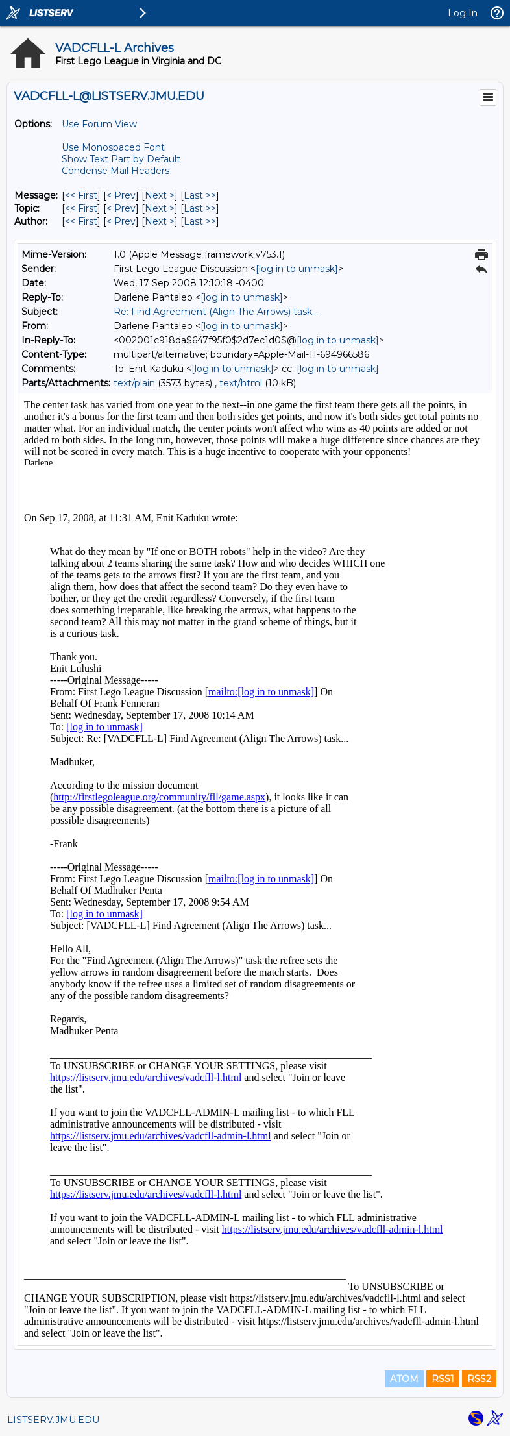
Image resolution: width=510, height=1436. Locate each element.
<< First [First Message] (81, 195)
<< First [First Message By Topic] (81, 208)
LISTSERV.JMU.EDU (53, 1420)
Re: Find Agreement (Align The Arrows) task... (216, 311)
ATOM (404, 1379)
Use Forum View (99, 124)
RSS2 (479, 1379)
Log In (463, 13)
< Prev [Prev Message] (121, 195)
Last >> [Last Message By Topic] (200, 208)
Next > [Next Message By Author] (160, 221)
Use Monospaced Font (113, 147)
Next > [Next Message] (160, 195)
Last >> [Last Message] (200, 195)
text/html (240, 383)
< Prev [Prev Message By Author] (121, 221)
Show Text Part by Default (121, 159)
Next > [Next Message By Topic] (160, 208)
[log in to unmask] (297, 269)
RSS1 (442, 1379)
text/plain (134, 383)
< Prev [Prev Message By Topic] (121, 208)
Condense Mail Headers (115, 171)
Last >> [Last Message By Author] (200, 221)
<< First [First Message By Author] (81, 221)
